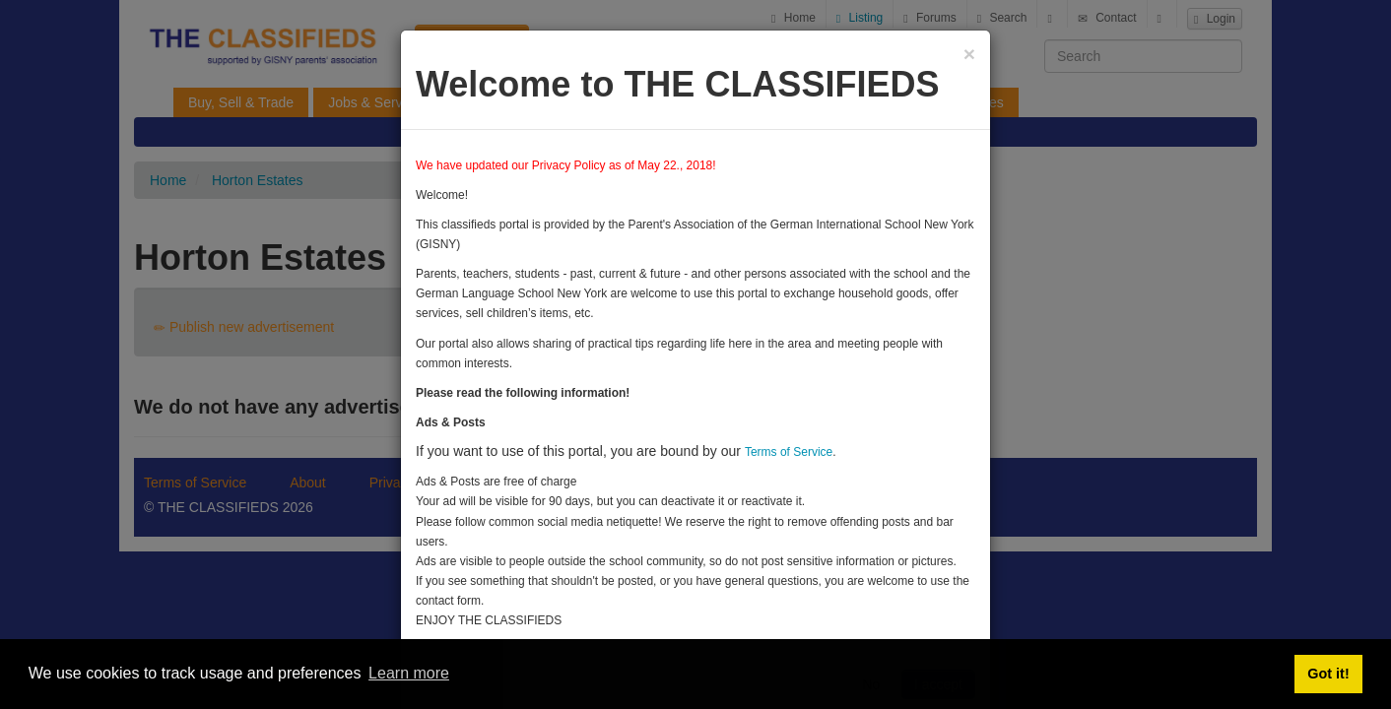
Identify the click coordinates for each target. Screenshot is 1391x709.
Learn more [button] (408, 673)
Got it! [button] (1328, 673)
